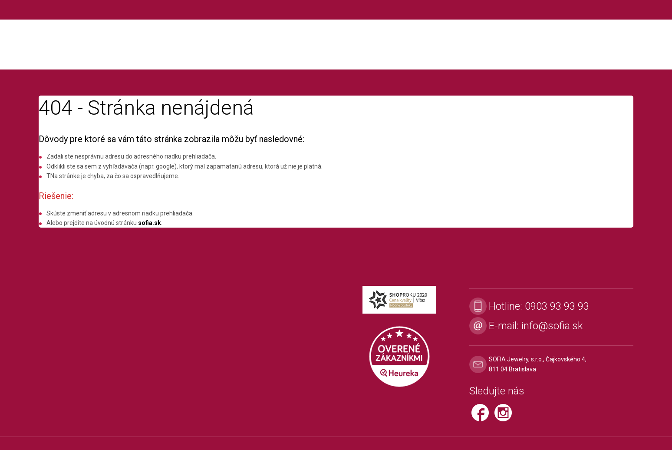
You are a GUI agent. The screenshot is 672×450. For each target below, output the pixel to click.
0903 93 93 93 (557, 306)
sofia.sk (149, 222)
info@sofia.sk (552, 326)
